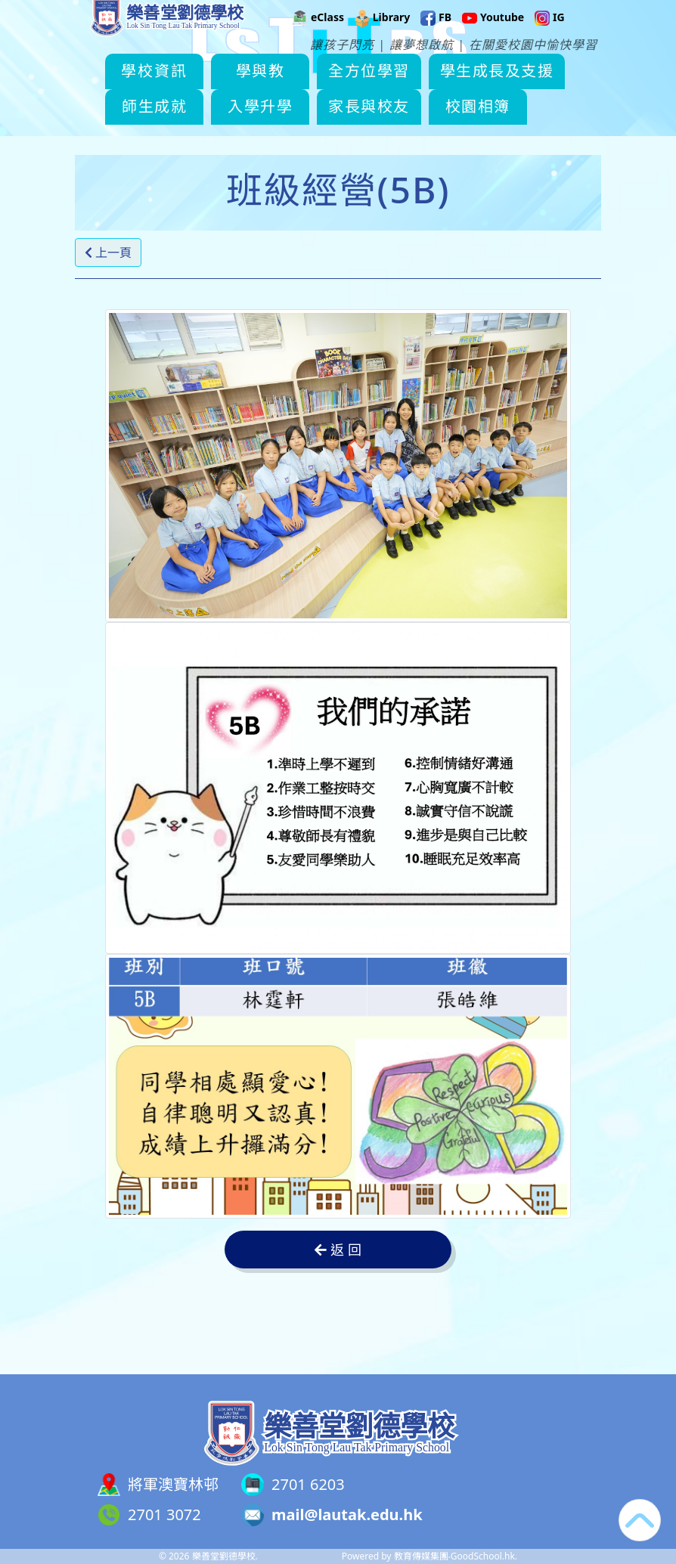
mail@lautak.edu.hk (347, 1514)
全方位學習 (395, 89)
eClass (318, 34)
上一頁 (108, 252)
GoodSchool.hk (483, 1556)
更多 (507, 89)
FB (435, 34)
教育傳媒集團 (421, 1556)
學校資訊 (180, 89)
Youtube (493, 34)
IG (549, 34)
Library (382, 34)
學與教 (286, 89)
